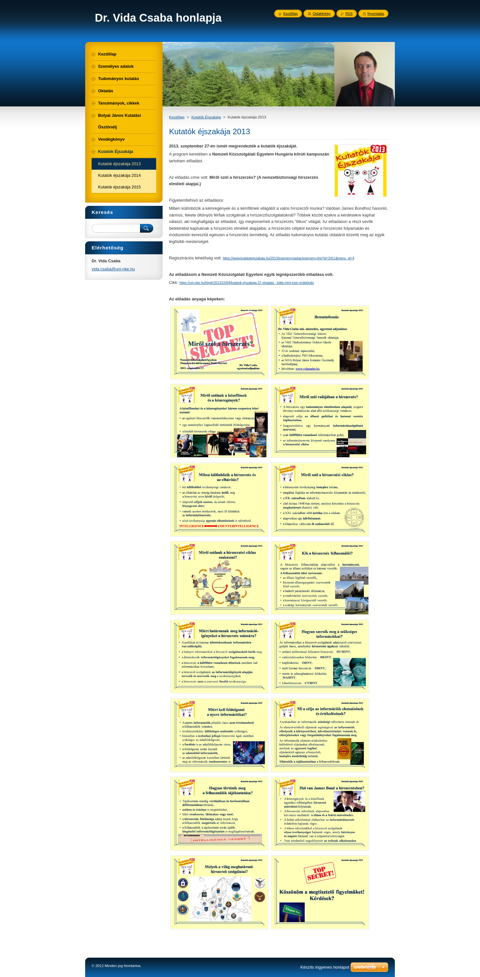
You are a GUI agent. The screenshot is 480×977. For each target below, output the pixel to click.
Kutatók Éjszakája (206, 117)
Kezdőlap (177, 117)
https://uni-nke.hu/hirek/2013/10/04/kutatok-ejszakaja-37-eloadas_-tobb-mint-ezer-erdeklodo (246, 283)
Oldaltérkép (322, 13)
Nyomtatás (375, 13)
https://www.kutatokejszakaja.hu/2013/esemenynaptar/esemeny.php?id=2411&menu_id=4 (288, 258)
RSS (349, 13)
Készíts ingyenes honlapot (324, 967)
